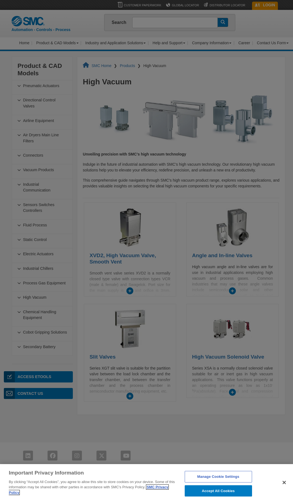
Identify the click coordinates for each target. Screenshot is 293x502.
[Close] (284, 490)
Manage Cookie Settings (218, 484)
